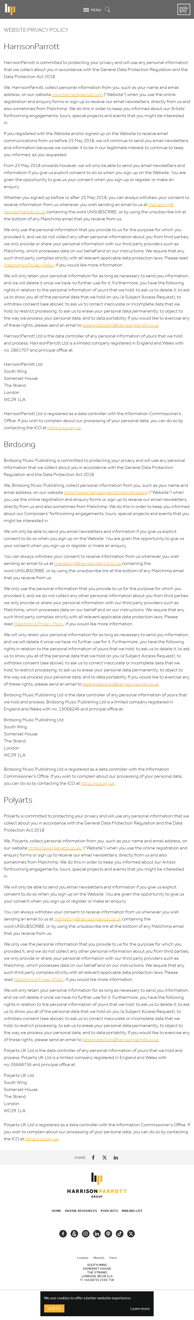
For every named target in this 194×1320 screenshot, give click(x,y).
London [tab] (82, 1258)
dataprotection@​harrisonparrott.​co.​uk (121, 325)
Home (56, 1211)
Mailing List (132, 1211)
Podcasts (109, 1211)
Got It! (54, 1308)
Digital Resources (81, 1211)
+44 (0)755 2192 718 (99, 1280)
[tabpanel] (97, 1272)
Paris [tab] (113, 1258)
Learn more (140, 1308)
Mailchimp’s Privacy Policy (29, 265)
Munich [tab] (98, 1258)
